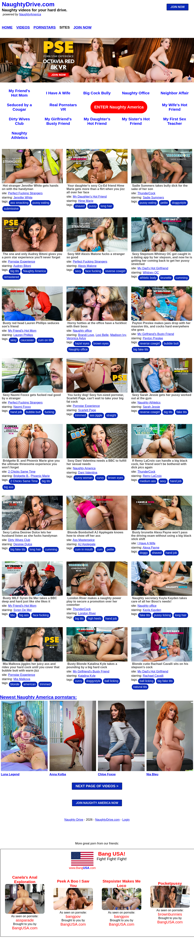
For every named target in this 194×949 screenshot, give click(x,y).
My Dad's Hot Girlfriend (152, 268)
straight (111, 415)
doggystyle (179, 202)
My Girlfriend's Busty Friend (58, 121)
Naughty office (82, 330)
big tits (14, 271)
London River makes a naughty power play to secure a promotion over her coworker (93, 601)
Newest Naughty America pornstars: (38, 697)
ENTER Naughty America (119, 107)
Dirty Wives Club (19, 121)
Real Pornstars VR (63, 107)
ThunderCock (146, 193)
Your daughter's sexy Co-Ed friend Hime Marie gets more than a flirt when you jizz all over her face (95, 189)
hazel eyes (82, 343)
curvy (100, 477)
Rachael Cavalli (153, 675)
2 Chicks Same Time (22, 471)
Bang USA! (111, 854)
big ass (8, 487)
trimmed (80, 415)
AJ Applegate (87, 544)
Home (7, 27)
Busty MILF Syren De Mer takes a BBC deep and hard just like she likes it (29, 600)
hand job (16, 412)
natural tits (140, 686)
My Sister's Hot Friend (136, 121)
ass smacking (19, 202)
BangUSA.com (24, 928)
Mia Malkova (21, 679)
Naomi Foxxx (22, 406)
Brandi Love (86, 335)
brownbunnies (170, 914)
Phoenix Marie (40, 475)
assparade (25, 920)
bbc (12, 615)
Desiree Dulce (22, 544)
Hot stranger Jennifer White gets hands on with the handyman (30, 187)
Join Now (83, 27)
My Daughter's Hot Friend (97, 121)
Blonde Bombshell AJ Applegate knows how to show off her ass (94, 534)
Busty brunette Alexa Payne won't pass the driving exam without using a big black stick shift (161, 536)
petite (164, 202)
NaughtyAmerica (30, 14)
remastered (11, 277)
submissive (11, 208)
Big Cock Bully (97, 93)
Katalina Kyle (87, 675)
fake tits (181, 412)
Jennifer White (22, 197)
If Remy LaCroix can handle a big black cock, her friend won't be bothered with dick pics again (159, 464)
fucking (49, 412)
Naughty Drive (73, 819)
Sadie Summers (153, 197)
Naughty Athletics (19, 135)
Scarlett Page (87, 410)
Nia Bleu (152, 774)
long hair (106, 206)
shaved (80, 206)
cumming (182, 277)
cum (100, 549)
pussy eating (41, 202)
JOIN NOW (178, 7)
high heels (94, 618)
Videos (23, 27)
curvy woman (84, 477)
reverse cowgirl (115, 271)
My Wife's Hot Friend (174, 107)
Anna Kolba (58, 774)
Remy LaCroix (152, 475)
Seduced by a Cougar (19, 107)
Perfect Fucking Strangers (25, 193)
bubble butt (171, 343)
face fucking (93, 271)
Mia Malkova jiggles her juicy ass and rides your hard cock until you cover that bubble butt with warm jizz (30, 667)
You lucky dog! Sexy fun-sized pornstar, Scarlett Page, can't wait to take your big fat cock (95, 398)
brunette (165, 277)
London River (87, 613)
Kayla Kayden (152, 610)
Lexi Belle (102, 335)
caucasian (27, 340)
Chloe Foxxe (107, 774)
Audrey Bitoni (22, 265)
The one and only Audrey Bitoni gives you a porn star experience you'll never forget (32, 255)
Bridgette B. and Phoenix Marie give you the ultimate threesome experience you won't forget (31, 464)
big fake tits (140, 349)
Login (126, 819)
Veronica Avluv (76, 338)
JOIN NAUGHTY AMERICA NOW (97, 803)
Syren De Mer (22, 610)
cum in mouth (84, 549)
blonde (14, 684)
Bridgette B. (21, 475)
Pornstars (45, 27)
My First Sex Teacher (174, 121)
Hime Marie (85, 200)
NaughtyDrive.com (28, 4)
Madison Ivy (118, 335)
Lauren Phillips (23, 335)
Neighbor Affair (175, 93)
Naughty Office (136, 93)
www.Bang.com (82, 868)
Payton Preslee (153, 338)
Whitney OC (151, 272)
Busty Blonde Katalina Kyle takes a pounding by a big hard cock (91, 665)
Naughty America (34, 271)
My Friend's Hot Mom (19, 93)
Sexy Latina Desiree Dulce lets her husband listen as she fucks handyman (29, 534)
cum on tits (45, 340)
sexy (78, 271)
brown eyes (101, 343)
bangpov (73, 916)
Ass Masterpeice (84, 540)
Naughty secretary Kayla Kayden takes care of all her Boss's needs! (159, 600)
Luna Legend (10, 774)
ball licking (111, 680)
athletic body (148, 277)
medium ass (148, 481)
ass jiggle (96, 415)
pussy (93, 206)
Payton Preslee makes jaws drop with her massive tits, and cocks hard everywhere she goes (161, 326)
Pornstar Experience (21, 261)
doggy (144, 552)
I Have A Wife (58, 93)
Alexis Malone (87, 265)
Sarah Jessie (151, 406)
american (29, 684)
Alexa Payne (151, 547)
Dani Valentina (87, 472)
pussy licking (162, 615)
